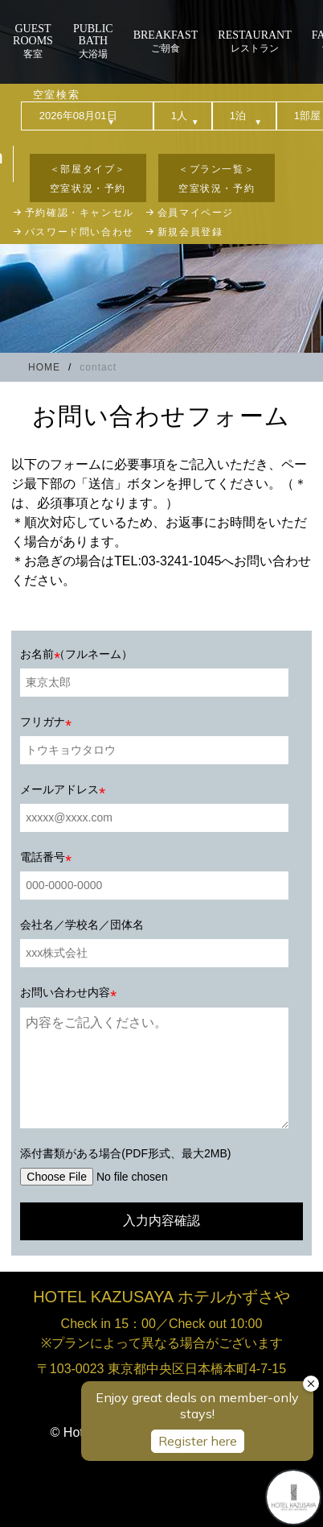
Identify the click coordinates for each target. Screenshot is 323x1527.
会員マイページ (195, 212)
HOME (44, 367)
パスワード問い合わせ (79, 232)
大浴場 (93, 41)
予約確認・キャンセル (79, 212)
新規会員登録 (190, 232)
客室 (33, 41)
